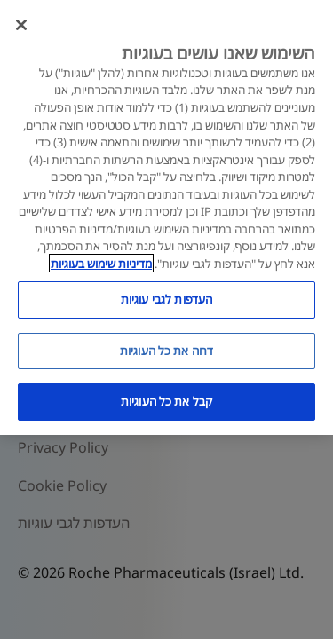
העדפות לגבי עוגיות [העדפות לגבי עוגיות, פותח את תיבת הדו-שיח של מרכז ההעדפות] (166, 299)
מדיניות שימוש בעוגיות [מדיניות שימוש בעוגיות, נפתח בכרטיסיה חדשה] (101, 264)
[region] (166, 217)
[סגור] (21, 24)
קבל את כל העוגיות (166, 401)
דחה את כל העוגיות (166, 351)
